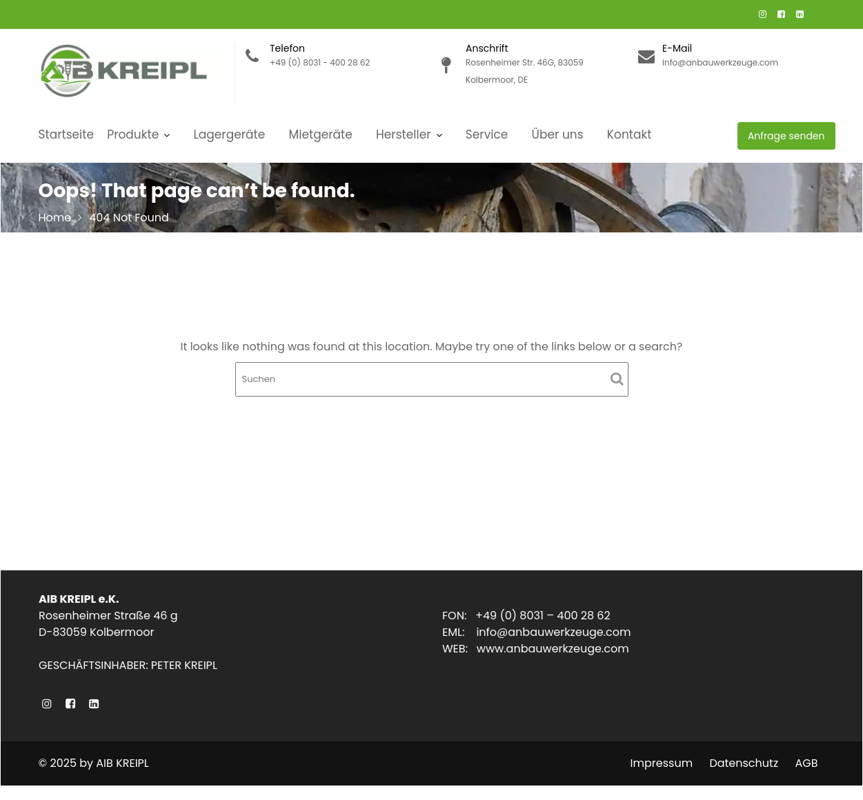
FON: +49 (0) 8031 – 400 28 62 (528, 616)
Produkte (133, 134)
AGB (806, 763)
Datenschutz (743, 763)
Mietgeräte (321, 134)
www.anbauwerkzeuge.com (554, 649)
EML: (462, 633)
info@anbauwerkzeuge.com (555, 633)
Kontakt (629, 134)
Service (487, 134)
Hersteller (403, 134)
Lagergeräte (230, 134)
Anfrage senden (786, 136)
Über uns (558, 134)
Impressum (662, 763)
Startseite (67, 134)
